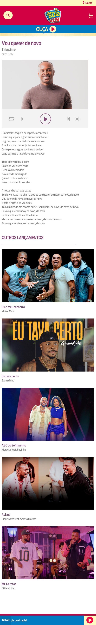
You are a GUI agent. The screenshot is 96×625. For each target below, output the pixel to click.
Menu (91, 15)
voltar (21, 127)
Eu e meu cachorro (13, 307)
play (45, 127)
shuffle (78, 127)
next (69, 127)
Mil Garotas (9, 584)
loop (12, 127)
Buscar (8, 15)
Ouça (42, 29)
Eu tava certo (10, 376)
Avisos (6, 514)
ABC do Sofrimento (14, 445)
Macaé (88, 2)
